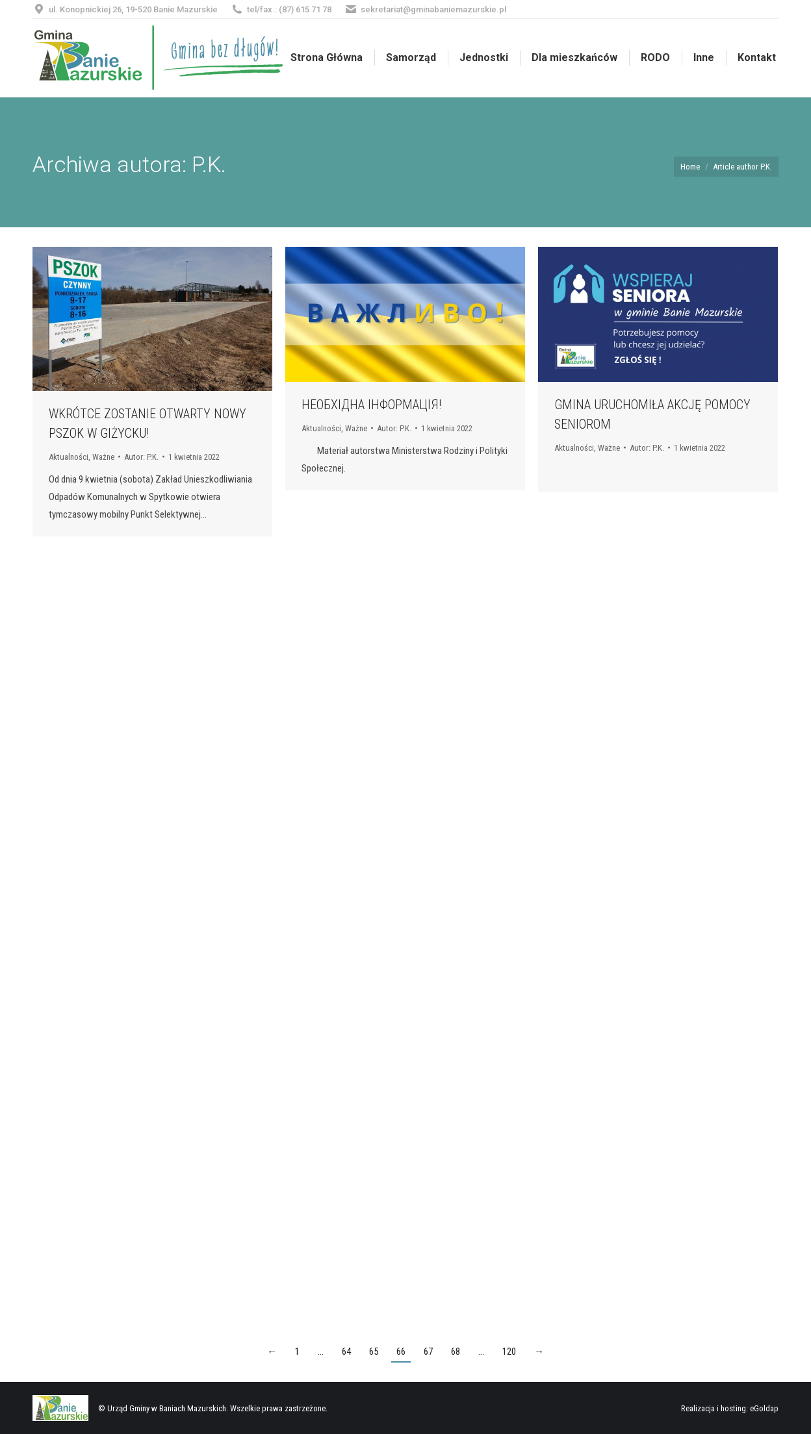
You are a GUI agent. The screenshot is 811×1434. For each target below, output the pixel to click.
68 (455, 1351)
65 (373, 1351)
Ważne (103, 457)
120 (509, 1351)
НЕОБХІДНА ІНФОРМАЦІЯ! (371, 404)
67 (428, 1351)
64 (346, 1351)
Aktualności (68, 457)
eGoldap (764, 1408)
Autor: (141, 457)
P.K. (209, 164)
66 (401, 1351)
